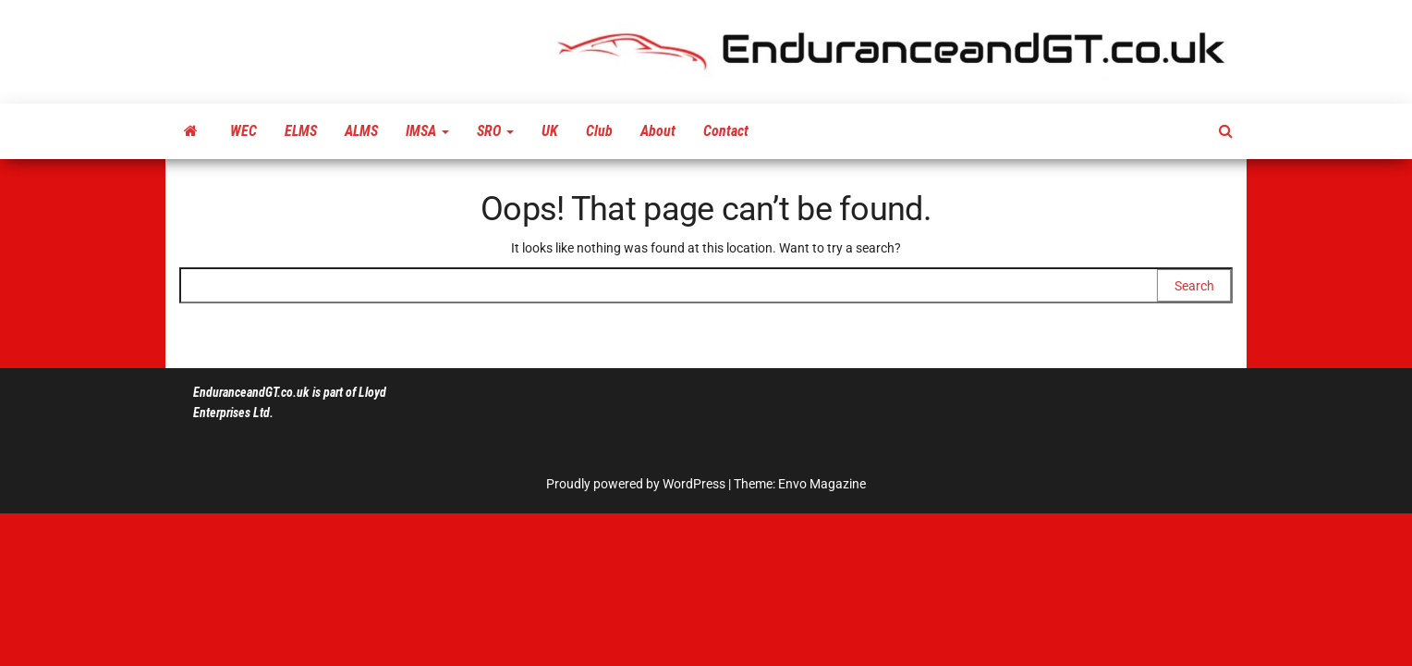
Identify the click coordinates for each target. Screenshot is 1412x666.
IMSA (427, 131)
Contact (726, 131)
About (658, 131)
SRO (495, 131)
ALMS (361, 131)
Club (599, 131)
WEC (243, 131)
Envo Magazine (822, 483)
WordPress (694, 483)
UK (550, 131)
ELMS (301, 131)
